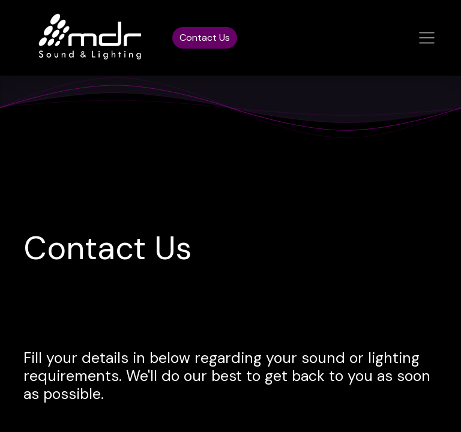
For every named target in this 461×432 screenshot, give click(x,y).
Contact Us (204, 37)
